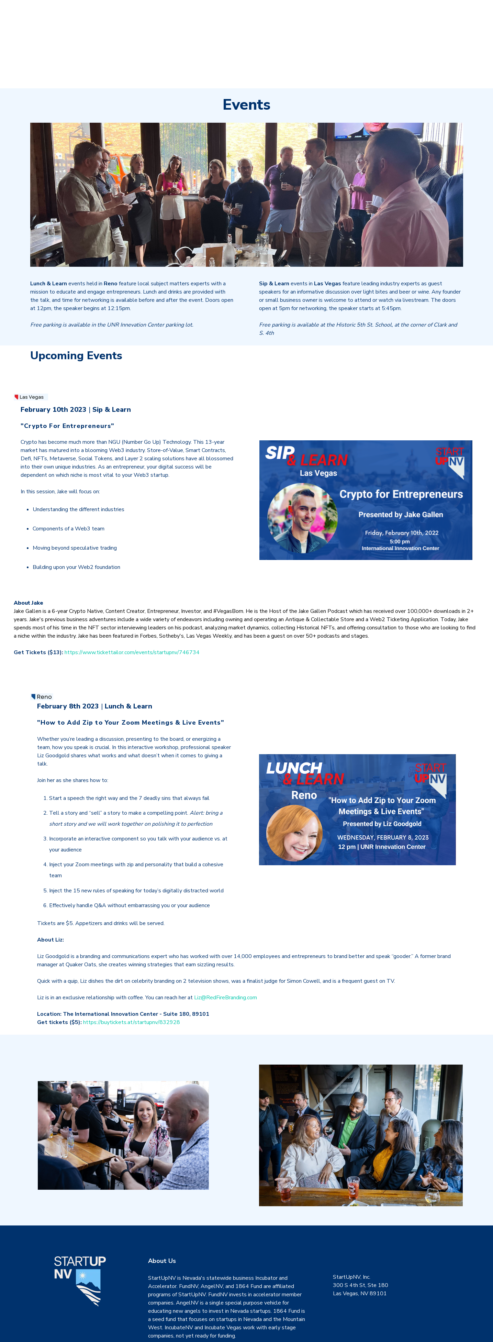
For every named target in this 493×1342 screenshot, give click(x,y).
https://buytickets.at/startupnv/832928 (131, 983)
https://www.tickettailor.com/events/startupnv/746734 (132, 613)
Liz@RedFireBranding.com (225, 958)
